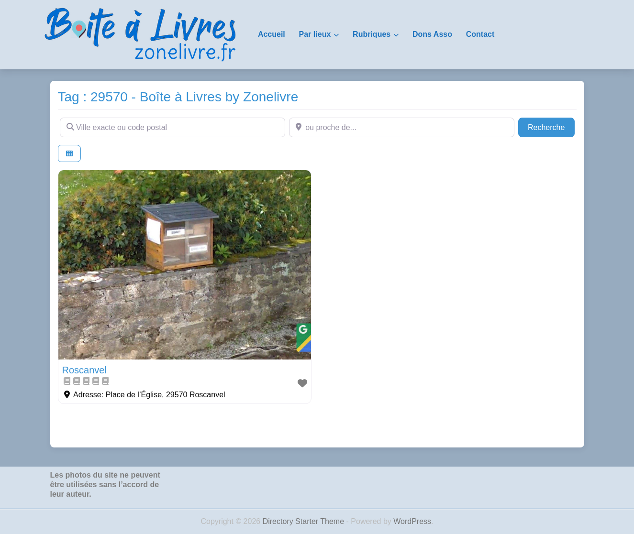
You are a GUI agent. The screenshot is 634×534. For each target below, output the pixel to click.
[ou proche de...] (401, 127)
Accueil (271, 34)
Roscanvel (84, 370)
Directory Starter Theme (304, 521)
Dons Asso (432, 34)
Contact (480, 34)
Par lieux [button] (315, 34)
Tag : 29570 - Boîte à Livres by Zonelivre (178, 96)
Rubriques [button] (371, 34)
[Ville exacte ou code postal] (172, 127)
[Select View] (69, 154)
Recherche (551, 126)
